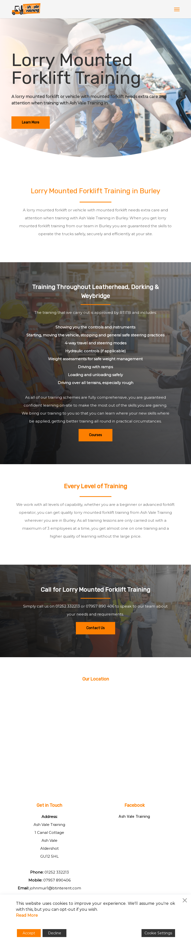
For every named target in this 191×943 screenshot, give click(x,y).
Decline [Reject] (54, 933)
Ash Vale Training (134, 816)
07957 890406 (57, 880)
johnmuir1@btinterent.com (55, 888)
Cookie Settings (158, 933)
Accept (29, 933)
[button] (177, 9)
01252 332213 (67, 606)
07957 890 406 (100, 606)
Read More (27, 915)
